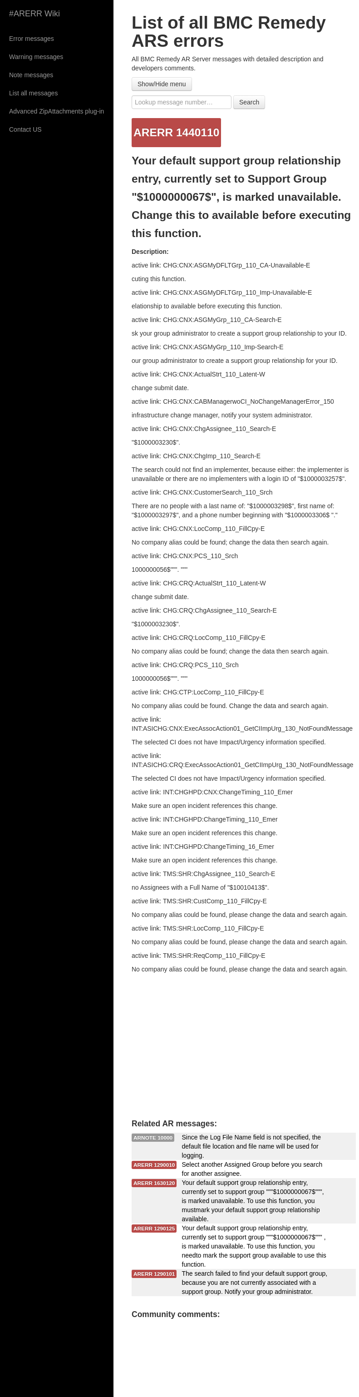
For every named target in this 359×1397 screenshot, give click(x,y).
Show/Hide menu (162, 84)
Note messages (31, 75)
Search (249, 102)
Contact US (25, 129)
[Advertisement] (241, 1041)
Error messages (31, 38)
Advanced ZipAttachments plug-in (56, 111)
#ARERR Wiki (34, 13)
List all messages (33, 93)
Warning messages (36, 56)
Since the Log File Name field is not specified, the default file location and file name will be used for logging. (251, 1146)
